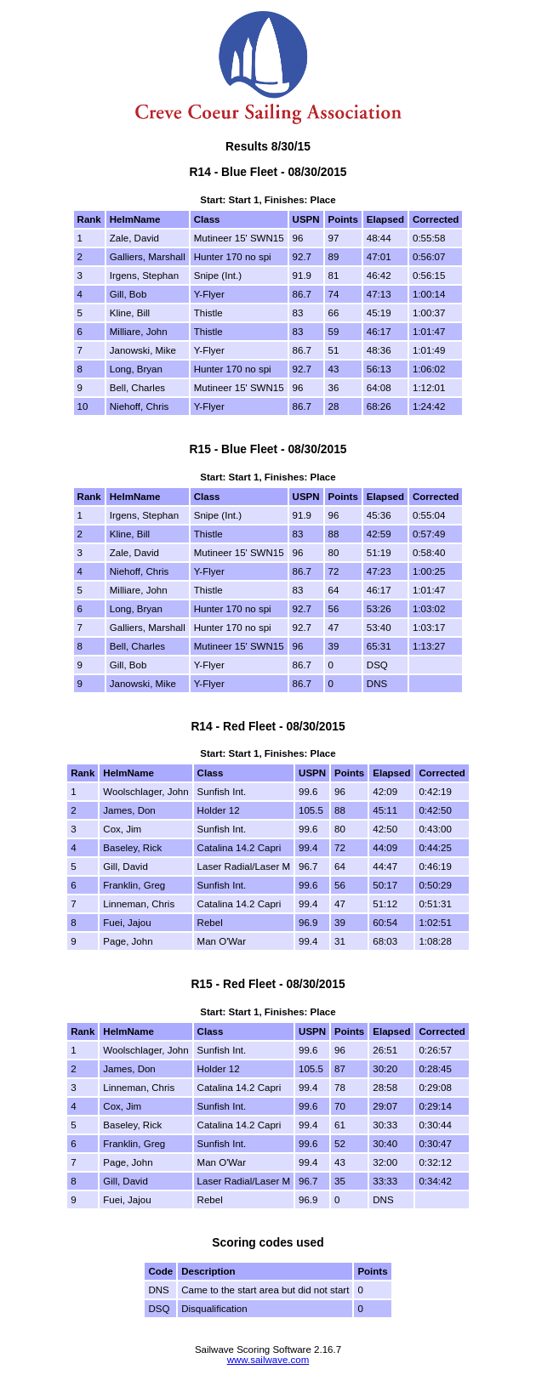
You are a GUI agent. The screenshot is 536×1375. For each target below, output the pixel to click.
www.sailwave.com (268, 1360)
